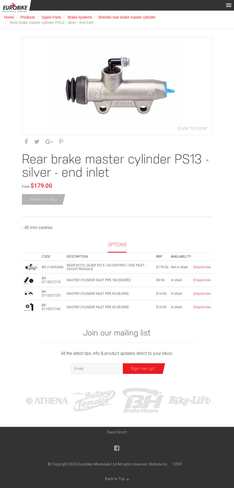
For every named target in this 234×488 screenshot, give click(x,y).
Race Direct (117, 432)
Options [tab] (117, 244)
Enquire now (202, 267)
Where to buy (43, 199)
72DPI (177, 464)
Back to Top (117, 479)
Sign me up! (143, 368)
